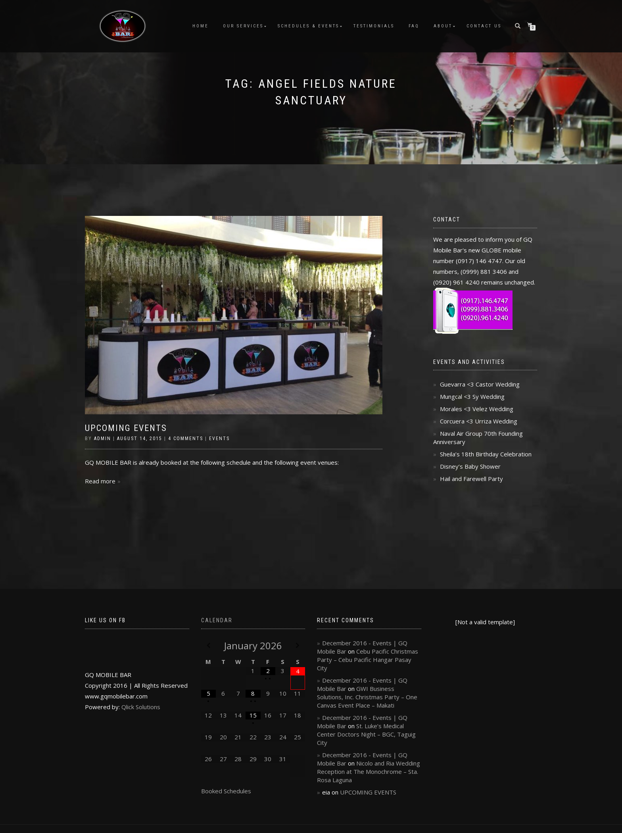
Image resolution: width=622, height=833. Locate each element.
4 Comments (185, 438)
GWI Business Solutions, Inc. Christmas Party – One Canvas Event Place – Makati (367, 697)
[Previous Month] (208, 645)
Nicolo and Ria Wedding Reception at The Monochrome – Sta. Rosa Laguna (368, 771)
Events (219, 438)
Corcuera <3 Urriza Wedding (478, 421)
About (443, 26)
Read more (100, 481)
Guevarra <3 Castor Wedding (480, 384)
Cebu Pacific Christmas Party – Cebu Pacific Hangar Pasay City (367, 659)
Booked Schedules (226, 791)
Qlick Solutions (140, 707)
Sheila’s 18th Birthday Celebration (486, 454)
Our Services (243, 26)
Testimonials (373, 26)
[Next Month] (297, 645)
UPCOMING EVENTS (126, 428)
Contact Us (483, 26)
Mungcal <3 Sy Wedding (472, 396)
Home (200, 26)
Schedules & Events (308, 26)
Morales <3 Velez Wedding (476, 409)
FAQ (414, 26)
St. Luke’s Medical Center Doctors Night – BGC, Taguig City (366, 734)
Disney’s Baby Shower (470, 466)
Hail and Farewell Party (471, 479)
